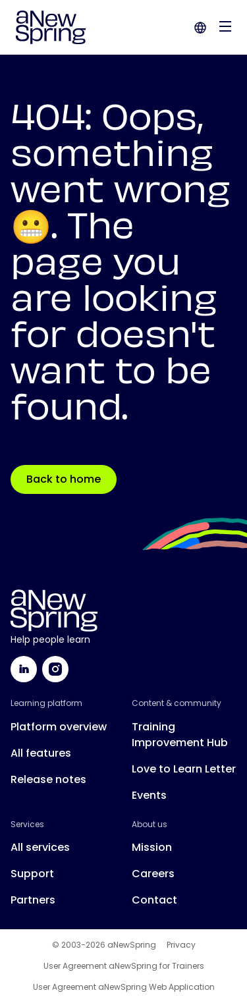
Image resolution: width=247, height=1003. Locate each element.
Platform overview (59, 726)
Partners (33, 900)
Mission (152, 847)
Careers (153, 873)
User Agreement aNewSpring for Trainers (123, 966)
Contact (154, 900)
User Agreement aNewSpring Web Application (124, 987)
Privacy (181, 945)
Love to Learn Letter (184, 768)
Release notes (48, 779)
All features (41, 753)
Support (32, 873)
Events (149, 795)
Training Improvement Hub (180, 734)
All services (40, 847)
